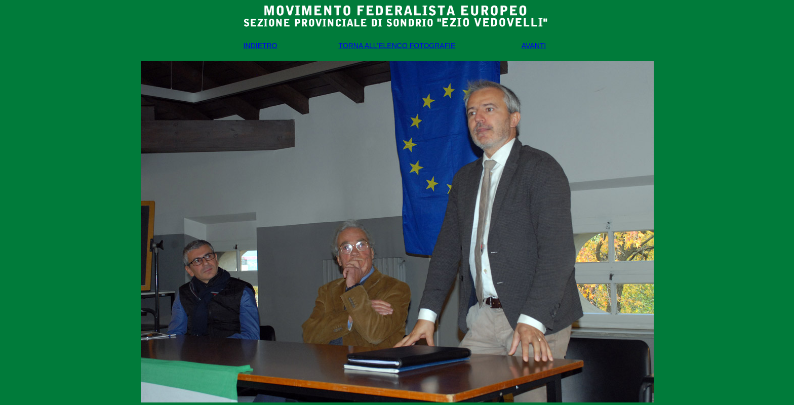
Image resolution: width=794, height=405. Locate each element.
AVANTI (534, 46)
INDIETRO (260, 46)
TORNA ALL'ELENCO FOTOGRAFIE (397, 46)
